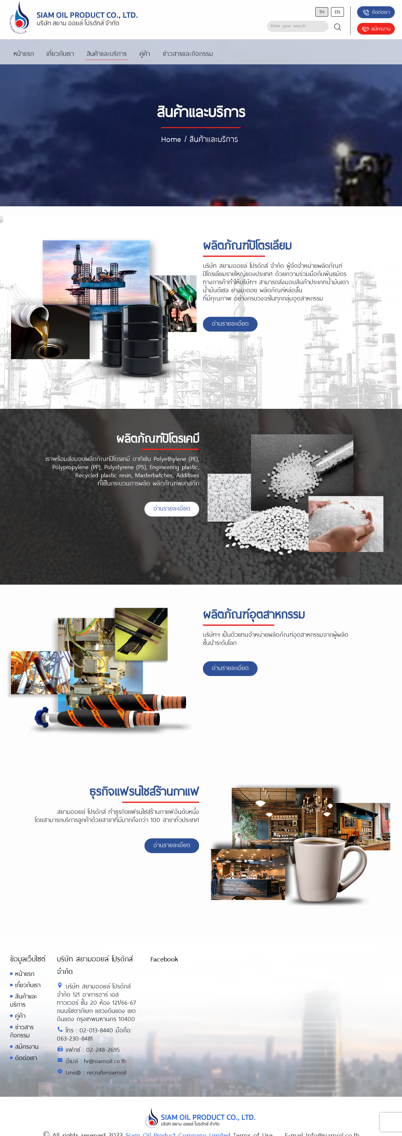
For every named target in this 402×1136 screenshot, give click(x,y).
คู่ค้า (20, 1015)
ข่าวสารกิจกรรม (22, 1031)
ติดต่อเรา (376, 12)
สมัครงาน (375, 29)
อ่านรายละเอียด (230, 323)
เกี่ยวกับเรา (28, 984)
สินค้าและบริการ (23, 1000)
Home (171, 138)
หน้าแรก (24, 973)
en (337, 11)
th (321, 11)
